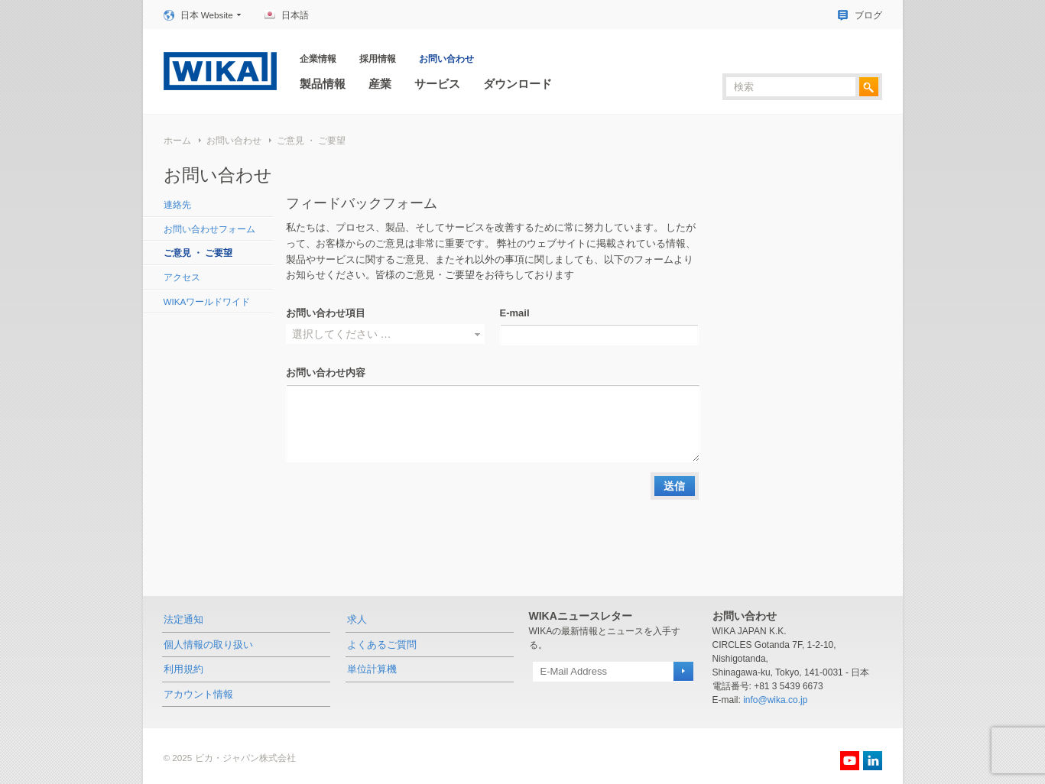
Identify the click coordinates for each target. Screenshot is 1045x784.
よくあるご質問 (382, 644)
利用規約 (183, 669)
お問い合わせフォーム (209, 229)
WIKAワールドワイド (207, 301)
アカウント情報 (198, 694)
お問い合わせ (446, 58)
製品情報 (323, 83)
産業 (379, 83)
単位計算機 (372, 669)
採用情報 (377, 58)
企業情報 (318, 58)
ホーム (177, 140)
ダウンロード (517, 83)
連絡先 (177, 204)
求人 (357, 619)
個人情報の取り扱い (208, 644)
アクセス (182, 277)
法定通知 (183, 619)
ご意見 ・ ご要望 (311, 140)
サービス (437, 83)
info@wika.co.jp (775, 700)
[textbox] (790, 86)
